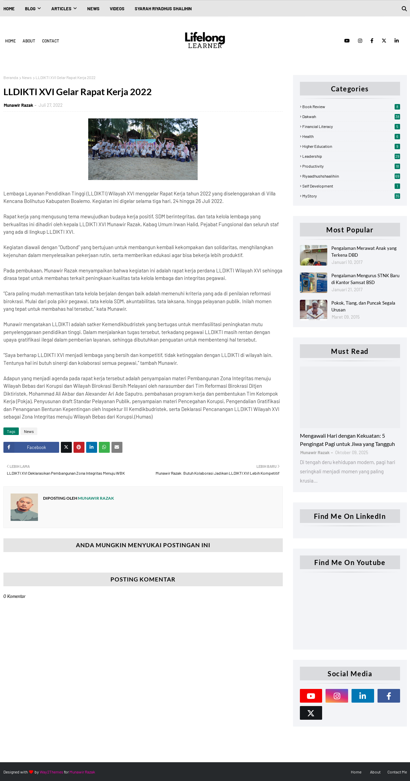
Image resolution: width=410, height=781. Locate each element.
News (27, 77)
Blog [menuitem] (30, 8)
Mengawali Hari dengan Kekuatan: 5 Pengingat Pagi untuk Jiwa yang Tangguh (347, 439)
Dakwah (351, 116)
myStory (351, 195)
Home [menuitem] (9, 8)
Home (10, 40)
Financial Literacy (351, 126)
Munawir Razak (18, 105)
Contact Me (397, 771)
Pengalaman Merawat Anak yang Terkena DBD (364, 251)
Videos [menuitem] (117, 8)
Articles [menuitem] (61, 8)
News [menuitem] (93, 8)
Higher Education (351, 146)
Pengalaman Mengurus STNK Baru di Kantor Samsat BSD (365, 279)
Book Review (351, 106)
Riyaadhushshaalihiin (351, 176)
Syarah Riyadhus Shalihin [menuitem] (163, 8)
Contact (50, 40)
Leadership (351, 156)
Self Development (351, 185)
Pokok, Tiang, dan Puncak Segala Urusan (363, 306)
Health (351, 136)
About (29, 40)
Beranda (10, 77)
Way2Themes (51, 771)
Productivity (351, 166)
